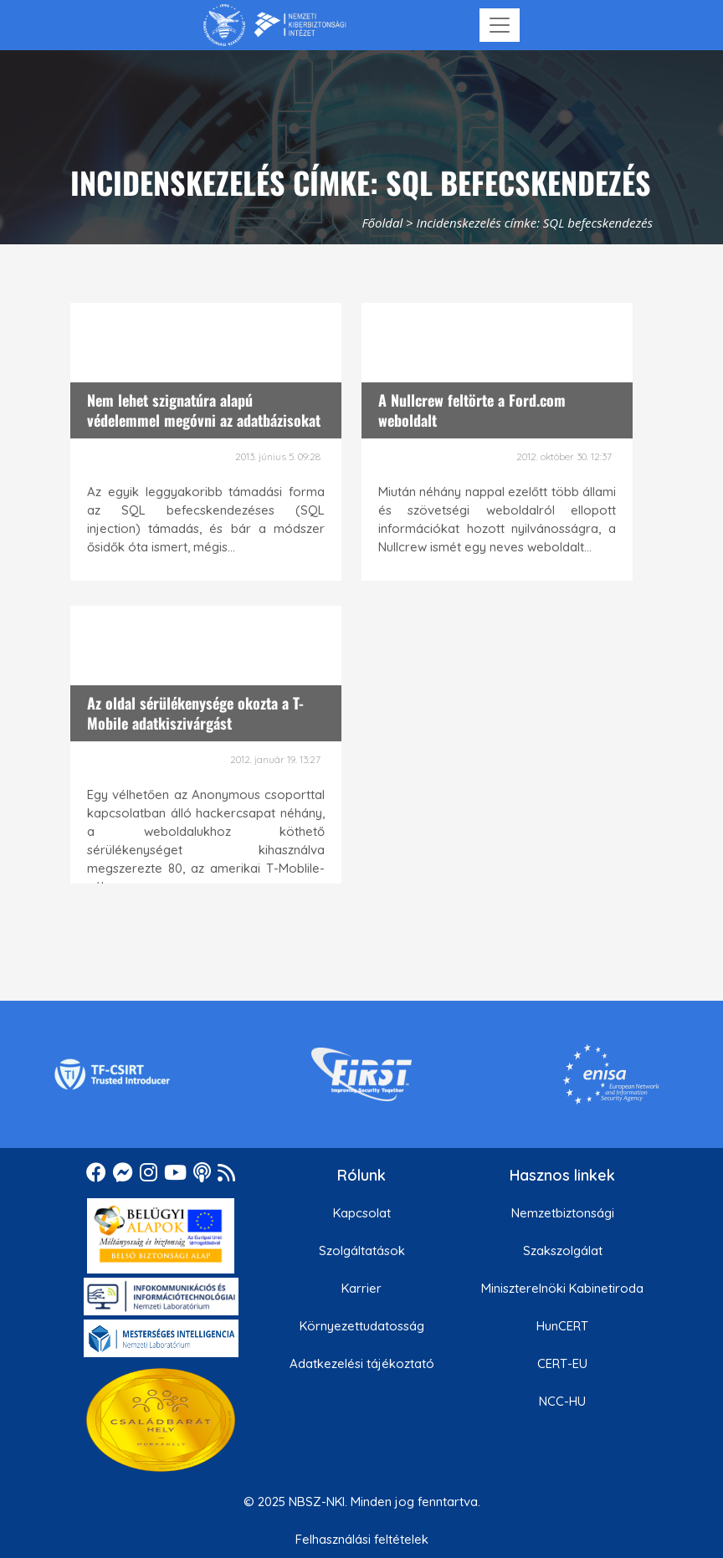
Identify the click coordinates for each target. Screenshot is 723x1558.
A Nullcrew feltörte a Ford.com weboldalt (472, 409)
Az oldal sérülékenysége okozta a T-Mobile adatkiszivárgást (195, 712)
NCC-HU (562, 1401)
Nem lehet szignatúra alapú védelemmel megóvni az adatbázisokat (203, 409)
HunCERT (562, 1326)
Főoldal (382, 222)
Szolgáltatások (362, 1250)
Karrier (361, 1288)
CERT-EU (562, 1363)
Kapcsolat (362, 1213)
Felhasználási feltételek (361, 1539)
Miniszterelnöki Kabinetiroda (562, 1288)
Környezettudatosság (362, 1326)
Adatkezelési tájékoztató (362, 1363)
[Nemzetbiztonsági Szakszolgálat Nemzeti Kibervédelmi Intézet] (274, 25)
